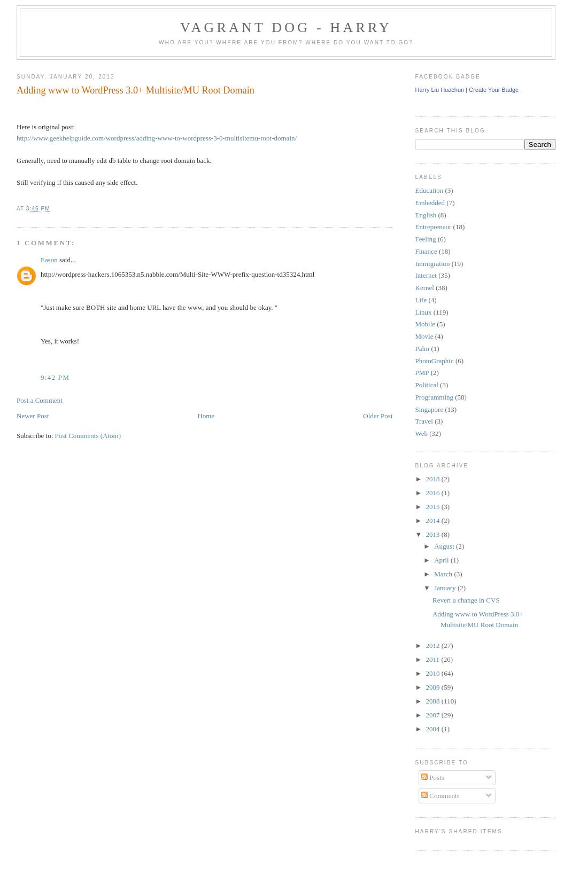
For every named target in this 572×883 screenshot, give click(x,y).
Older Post (377, 416)
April (442, 560)
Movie (424, 336)
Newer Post (33, 416)
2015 (434, 507)
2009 (434, 687)
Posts (432, 777)
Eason (49, 260)
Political (426, 385)
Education (429, 190)
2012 (434, 646)
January (446, 588)
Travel (424, 421)
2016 (434, 493)
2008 (434, 701)
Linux (423, 312)
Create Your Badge (494, 90)
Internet (426, 275)
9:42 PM (55, 377)
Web (421, 433)
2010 (434, 673)
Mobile (425, 324)
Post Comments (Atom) (88, 436)
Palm (422, 349)
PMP (422, 373)
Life (421, 300)
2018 (434, 479)
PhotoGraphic (434, 361)
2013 (434, 534)
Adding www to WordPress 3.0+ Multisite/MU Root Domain (135, 90)
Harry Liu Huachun (440, 90)
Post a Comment (40, 400)
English (426, 215)
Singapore (429, 409)
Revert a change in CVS (466, 600)
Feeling (425, 239)
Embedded (430, 203)
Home (205, 416)
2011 (434, 659)
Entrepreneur (433, 227)
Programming (434, 397)
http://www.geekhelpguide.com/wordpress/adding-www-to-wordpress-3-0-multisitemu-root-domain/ (157, 138)
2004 (434, 729)
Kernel (424, 288)
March (444, 574)
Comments (440, 796)
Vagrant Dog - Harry (286, 27)
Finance (426, 251)
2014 (434, 521)
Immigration (432, 264)
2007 (434, 715)
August (445, 546)
